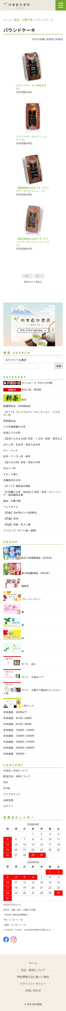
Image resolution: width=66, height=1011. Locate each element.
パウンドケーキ (44, 20)
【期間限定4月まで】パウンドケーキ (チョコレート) (32, 189)
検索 (58, 366)
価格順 (50, 39)
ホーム (7, 20)
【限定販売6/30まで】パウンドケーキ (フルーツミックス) (32, 242)
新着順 (59, 39)
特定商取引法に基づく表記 (33, 977)
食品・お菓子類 (23, 20)
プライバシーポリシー (33, 983)
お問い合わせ (33, 990)
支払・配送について (33, 970)
